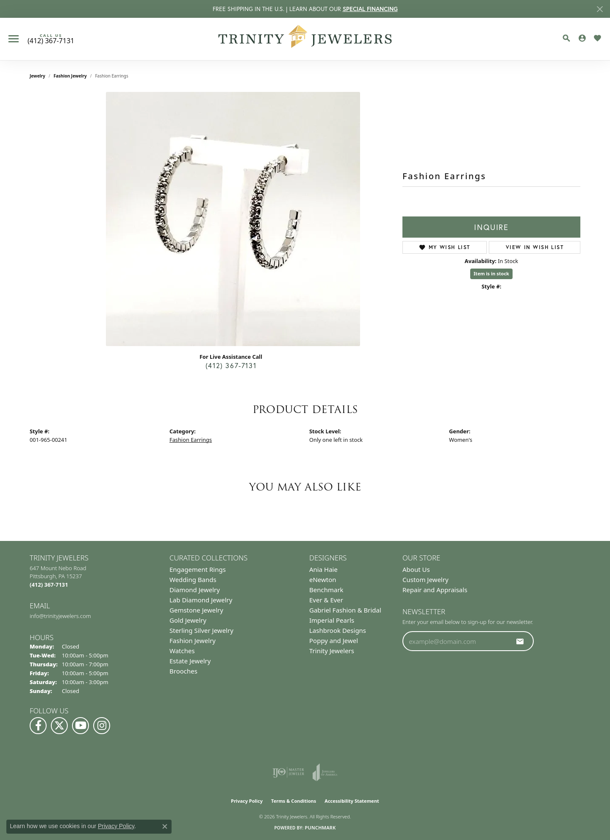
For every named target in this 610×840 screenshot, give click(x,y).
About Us (416, 569)
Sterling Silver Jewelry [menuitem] (201, 630)
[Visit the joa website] (325, 772)
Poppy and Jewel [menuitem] (333, 640)
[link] (51, 38)
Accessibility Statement (351, 801)
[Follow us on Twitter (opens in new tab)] (59, 725)
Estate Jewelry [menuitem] (190, 661)
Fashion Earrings (190, 440)
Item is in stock (491, 273)
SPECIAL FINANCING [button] (370, 9)
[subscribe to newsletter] (520, 641)
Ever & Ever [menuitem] (326, 600)
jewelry (37, 76)
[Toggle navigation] (13, 39)
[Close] (599, 9)
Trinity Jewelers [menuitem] (331, 650)
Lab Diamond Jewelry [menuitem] (200, 600)
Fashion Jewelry (70, 76)
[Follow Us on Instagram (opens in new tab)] (101, 725)
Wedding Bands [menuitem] (192, 579)
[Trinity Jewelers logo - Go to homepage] (305, 39)
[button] (566, 38)
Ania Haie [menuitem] (323, 569)
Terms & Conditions (293, 801)
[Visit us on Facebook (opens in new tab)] (38, 725)
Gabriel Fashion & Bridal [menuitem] (345, 610)
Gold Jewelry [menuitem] (187, 620)
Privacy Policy (247, 801)
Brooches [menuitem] (183, 671)
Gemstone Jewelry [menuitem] (196, 610)
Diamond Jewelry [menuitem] (194, 589)
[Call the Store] (49, 584)
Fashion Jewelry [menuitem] (192, 640)
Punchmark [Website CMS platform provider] (320, 827)
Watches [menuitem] (182, 650)
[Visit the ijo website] (288, 772)
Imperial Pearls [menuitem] (331, 620)
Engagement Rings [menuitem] (197, 569)
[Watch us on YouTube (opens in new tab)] (80, 725)
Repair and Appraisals (434, 589)
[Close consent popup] (164, 826)
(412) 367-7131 (230, 365)
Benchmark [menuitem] (326, 589)
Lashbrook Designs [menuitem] (337, 630)
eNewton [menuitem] (322, 579)
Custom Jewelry (425, 579)
